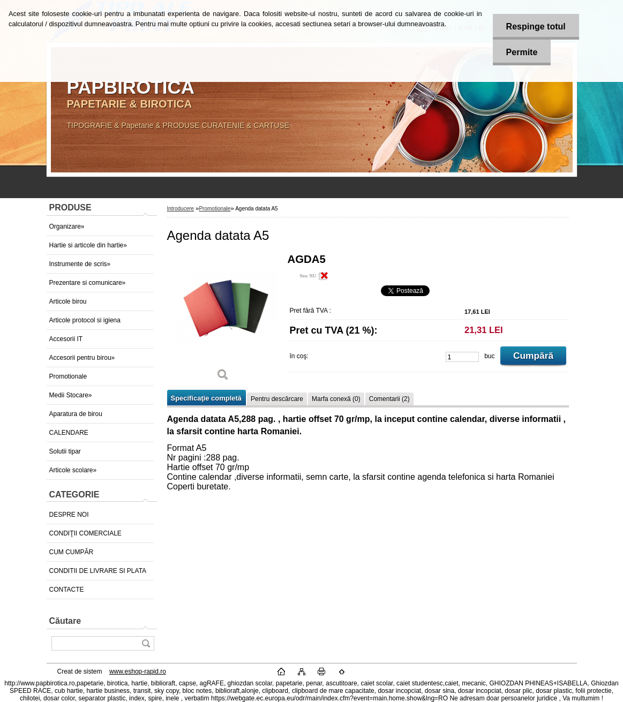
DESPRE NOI (69, 514)
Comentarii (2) (389, 399)
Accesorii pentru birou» (82, 357)
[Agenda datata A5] (223, 321)
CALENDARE (68, 432)
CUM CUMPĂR (71, 552)
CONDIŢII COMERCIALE (85, 533)
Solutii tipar (65, 451)
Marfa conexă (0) (336, 399)
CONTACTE (66, 589)
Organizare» (67, 226)
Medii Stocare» (70, 395)
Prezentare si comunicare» (87, 282)
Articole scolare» (73, 470)
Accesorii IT (66, 339)
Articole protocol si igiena (85, 320)
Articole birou (68, 301)
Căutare (65, 620)
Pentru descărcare (277, 399)
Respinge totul (536, 26)
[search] (145, 643)
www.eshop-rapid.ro (137, 671)
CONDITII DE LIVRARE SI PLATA (98, 571)
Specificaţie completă (206, 398)
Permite (522, 52)
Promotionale (68, 376)
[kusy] (462, 357)
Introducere (180, 209)
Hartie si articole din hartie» (88, 245)
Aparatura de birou (75, 414)
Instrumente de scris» (80, 264)
